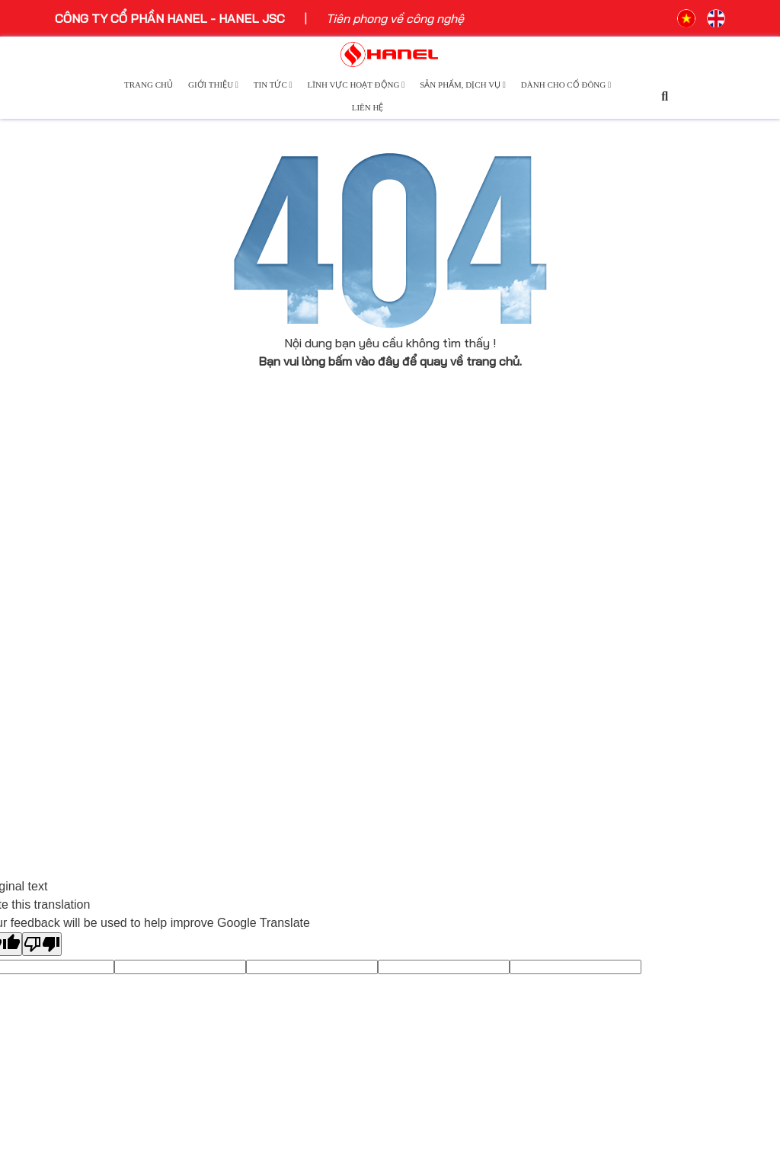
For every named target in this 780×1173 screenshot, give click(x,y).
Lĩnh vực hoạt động (356, 84)
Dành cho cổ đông (566, 84)
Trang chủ (148, 84)
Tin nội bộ (252, 687)
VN (686, 18)
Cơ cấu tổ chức (98, 706)
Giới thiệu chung (99, 577)
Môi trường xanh (270, 665)
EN (716, 18)
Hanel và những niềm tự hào (133, 728)
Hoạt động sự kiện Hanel (294, 577)
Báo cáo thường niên (625, 599)
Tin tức (273, 84)
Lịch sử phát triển (104, 639)
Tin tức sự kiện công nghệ (298, 621)
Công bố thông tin (617, 577)
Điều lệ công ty (609, 643)
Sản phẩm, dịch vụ (463, 84)
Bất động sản (434, 662)
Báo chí (246, 599)
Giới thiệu (213, 84)
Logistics (423, 684)
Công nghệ (426, 600)
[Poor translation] (42, 944)
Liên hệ (368, 107)
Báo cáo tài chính (615, 621)
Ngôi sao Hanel (266, 643)
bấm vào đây (363, 361)
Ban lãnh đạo (91, 662)
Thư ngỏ (78, 684)
